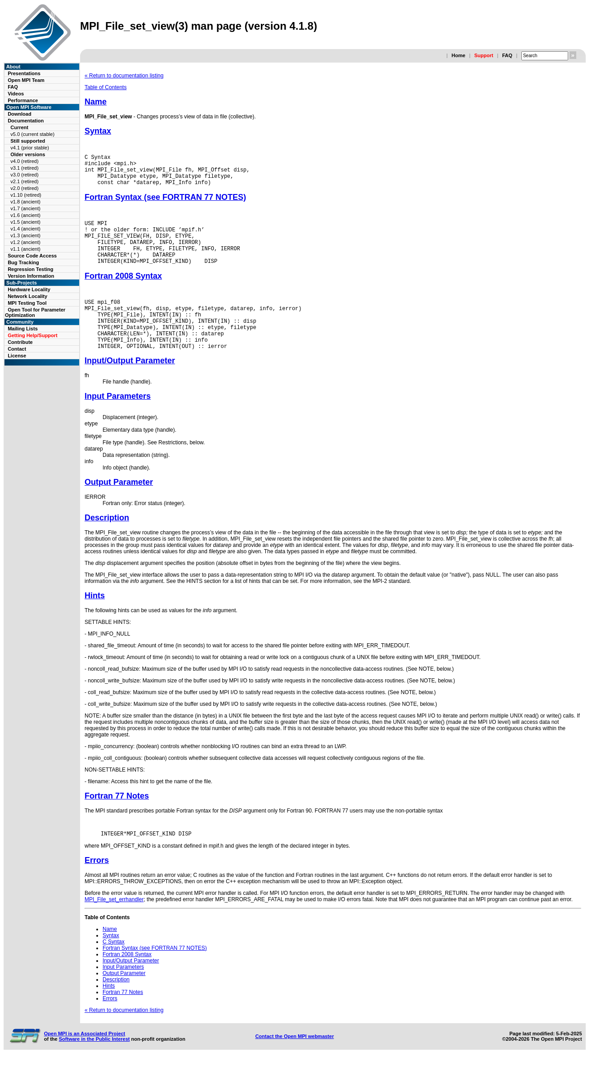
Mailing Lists (23, 328)
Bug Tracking (23, 262)
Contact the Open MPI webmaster (294, 1064)
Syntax (98, 130)
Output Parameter (119, 509)
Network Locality (27, 296)
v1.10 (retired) (25, 195)
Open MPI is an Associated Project (85, 1062)
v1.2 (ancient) (25, 242)
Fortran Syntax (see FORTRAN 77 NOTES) (165, 203)
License (17, 355)
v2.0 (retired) (24, 188)
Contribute (20, 342)
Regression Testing (30, 269)
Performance (23, 100)
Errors (97, 888)
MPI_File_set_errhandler (114, 928)
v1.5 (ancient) (25, 222)
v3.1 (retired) (24, 168)
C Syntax (114, 970)
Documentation (26, 120)
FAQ (507, 55)
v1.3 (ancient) (25, 235)
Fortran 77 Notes (117, 822)
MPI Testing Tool (27, 303)
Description (107, 544)
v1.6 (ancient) (25, 215)
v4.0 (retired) (24, 161)
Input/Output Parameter (130, 387)
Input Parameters (118, 423)
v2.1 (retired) (24, 181)
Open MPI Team (26, 80)
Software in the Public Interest (94, 1067)
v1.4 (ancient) (25, 228)
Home (459, 55)
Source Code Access (32, 255)
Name (96, 101)
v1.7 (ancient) (25, 208)
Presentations (24, 73)
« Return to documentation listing (124, 75)
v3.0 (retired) (24, 174)
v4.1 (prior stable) (29, 147)
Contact (17, 349)
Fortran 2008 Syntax (123, 292)
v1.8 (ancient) (25, 201)
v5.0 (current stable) (32, 134)
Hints (95, 622)
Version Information (31, 276)
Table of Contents (105, 87)
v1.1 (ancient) (25, 249)
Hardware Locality (29, 289)
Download (19, 114)
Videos (16, 93)
